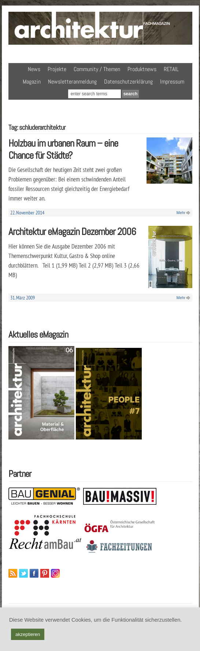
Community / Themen (97, 69)
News (34, 69)
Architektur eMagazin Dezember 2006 (72, 231)
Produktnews (141, 69)
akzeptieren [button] (27, 634)
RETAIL (171, 69)
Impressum (172, 81)
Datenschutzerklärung (128, 81)
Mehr (181, 212)
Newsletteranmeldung (72, 81)
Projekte (57, 69)
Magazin (32, 81)
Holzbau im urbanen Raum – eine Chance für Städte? (63, 149)
